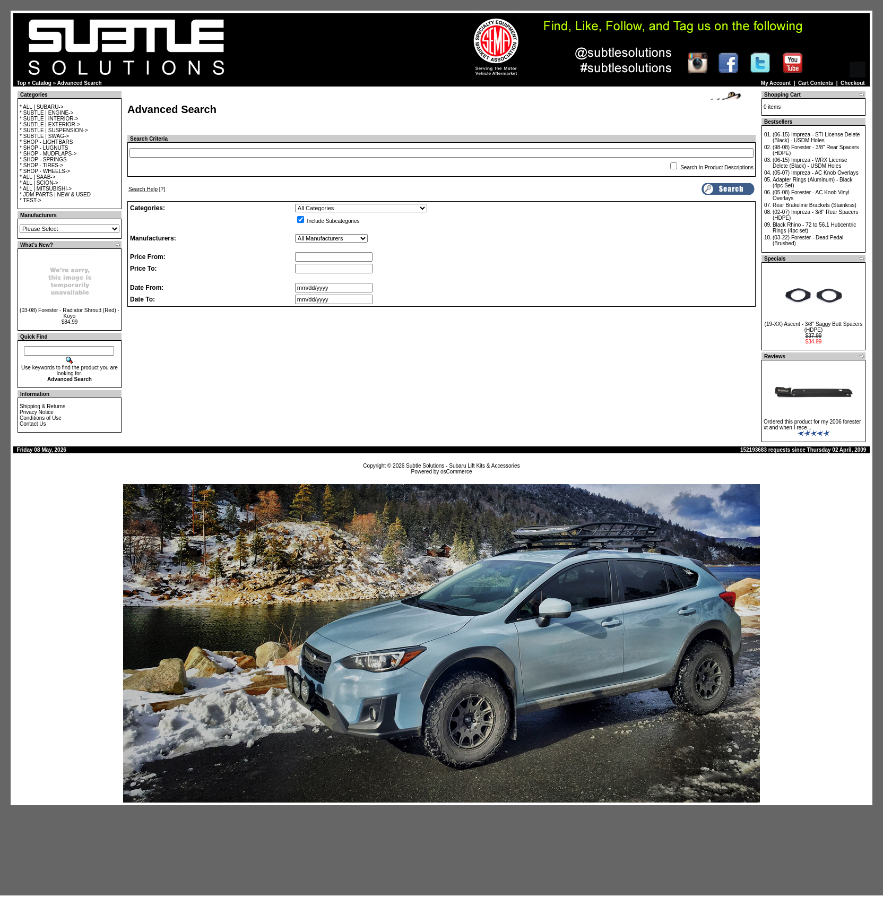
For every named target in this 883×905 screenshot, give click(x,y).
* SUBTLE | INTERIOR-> (49, 119)
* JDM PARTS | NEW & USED (55, 194)
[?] (146, 189)
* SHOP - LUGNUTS (44, 148)
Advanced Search (79, 83)
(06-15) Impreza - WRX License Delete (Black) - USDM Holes (810, 163)
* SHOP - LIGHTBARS (46, 142)
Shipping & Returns (42, 406)
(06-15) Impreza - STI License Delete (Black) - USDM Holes (816, 137)
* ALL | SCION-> (39, 183)
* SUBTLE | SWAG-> (44, 136)
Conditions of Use (41, 418)
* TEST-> (30, 200)
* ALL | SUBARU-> (42, 107)
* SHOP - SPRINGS (43, 159)
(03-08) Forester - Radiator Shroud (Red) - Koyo (69, 313)
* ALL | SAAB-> (38, 177)
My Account (776, 83)
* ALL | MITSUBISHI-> (46, 189)
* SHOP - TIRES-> (41, 165)
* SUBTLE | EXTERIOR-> (50, 124)
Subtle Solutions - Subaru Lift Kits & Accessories (463, 466)
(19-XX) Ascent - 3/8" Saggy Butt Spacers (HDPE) (814, 327)
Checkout (853, 83)
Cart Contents (815, 83)
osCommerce (456, 472)
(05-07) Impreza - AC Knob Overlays (816, 173)
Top (22, 83)
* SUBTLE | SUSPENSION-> (54, 130)
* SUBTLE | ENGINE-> (46, 113)
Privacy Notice (37, 412)
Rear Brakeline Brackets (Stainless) (814, 205)
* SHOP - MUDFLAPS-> (48, 154)
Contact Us (33, 424)
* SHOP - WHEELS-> (45, 171)
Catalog (41, 83)
